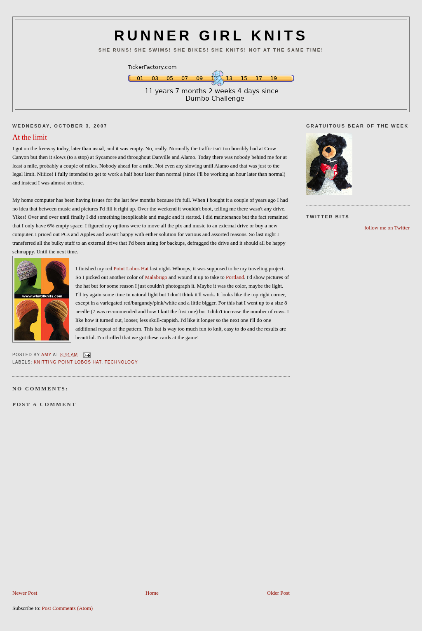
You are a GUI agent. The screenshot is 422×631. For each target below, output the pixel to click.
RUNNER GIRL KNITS (211, 35)
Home (152, 593)
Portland (234, 277)
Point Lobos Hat (131, 268)
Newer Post (24, 593)
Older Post (278, 593)
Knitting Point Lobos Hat (67, 362)
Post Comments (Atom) (67, 608)
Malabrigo (156, 277)
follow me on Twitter (387, 228)
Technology (121, 362)
